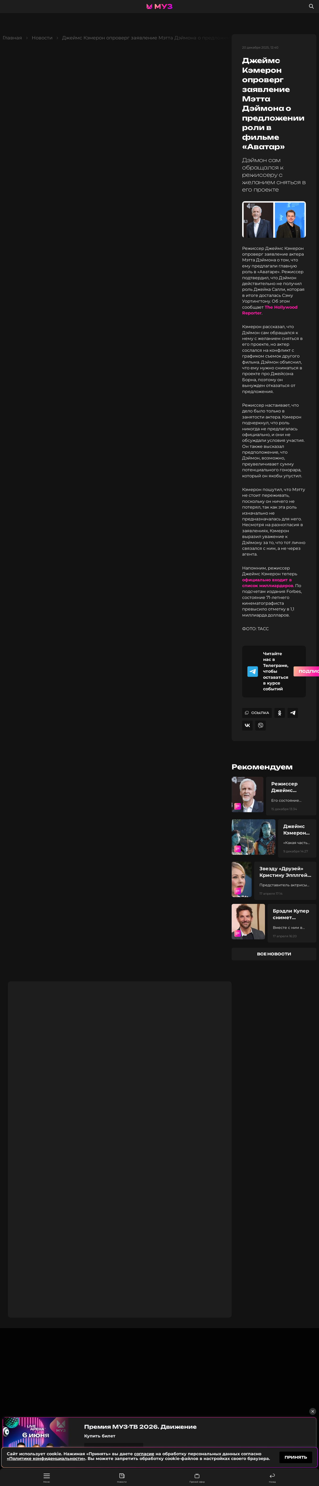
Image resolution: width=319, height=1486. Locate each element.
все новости (274, 954)
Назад (272, 1478)
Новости (122, 1478)
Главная (12, 38)
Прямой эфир (197, 1478)
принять (296, 1457)
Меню (46, 1478)
